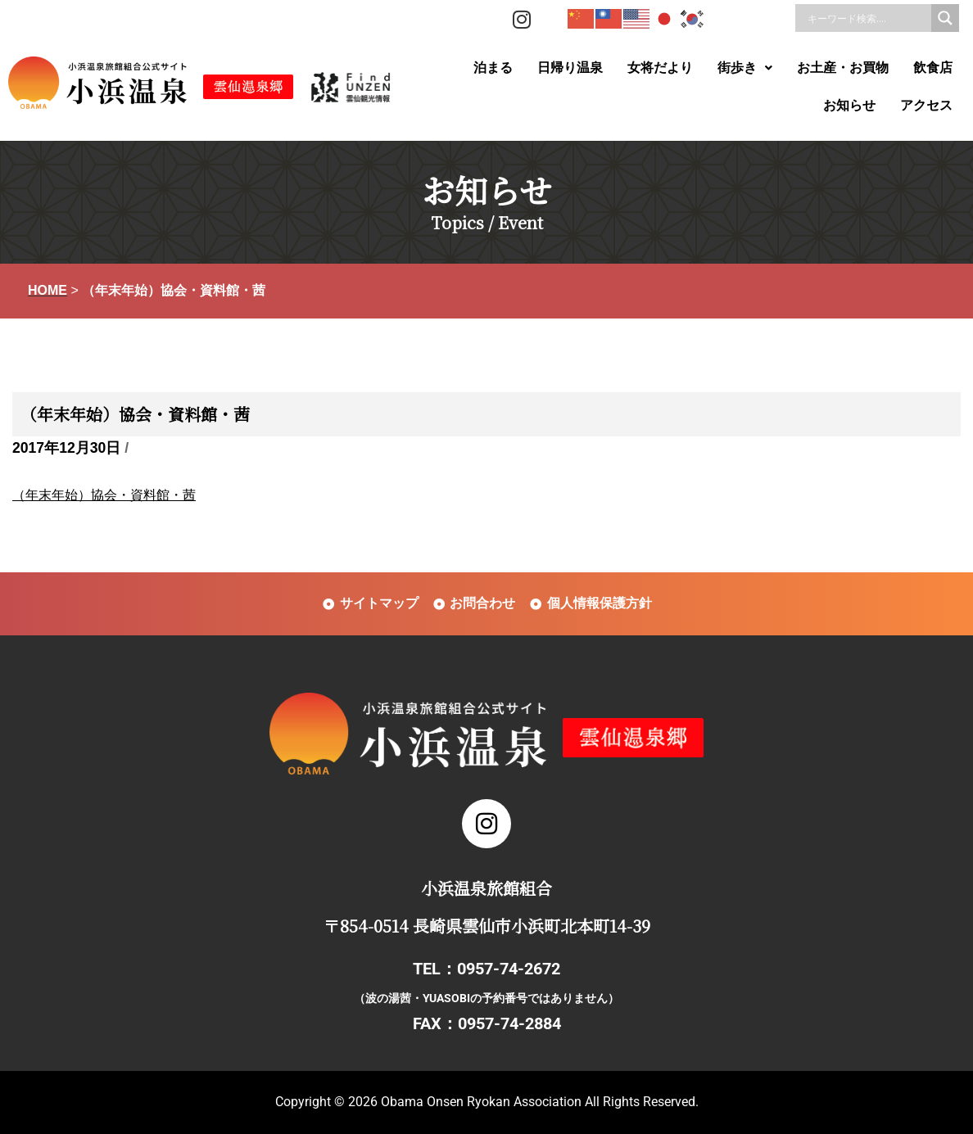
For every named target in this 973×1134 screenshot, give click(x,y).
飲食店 (933, 68)
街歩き (744, 68)
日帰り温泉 (570, 68)
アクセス (926, 105)
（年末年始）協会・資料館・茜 (104, 495)
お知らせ (849, 105)
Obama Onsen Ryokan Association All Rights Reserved (538, 1101)
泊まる (493, 68)
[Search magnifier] (945, 18)
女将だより (660, 68)
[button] (745, 68)
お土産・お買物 (843, 68)
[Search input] (867, 18)
